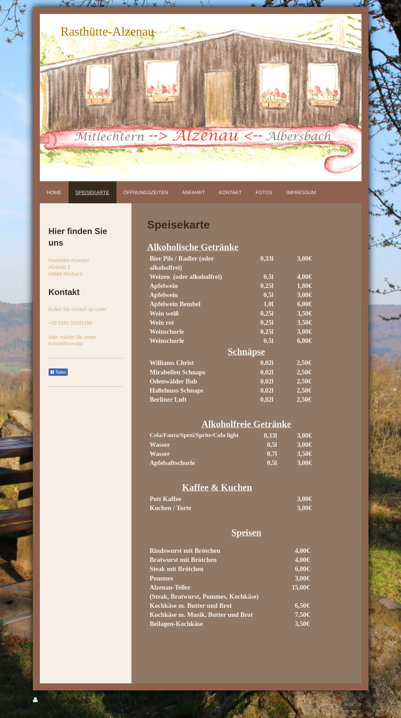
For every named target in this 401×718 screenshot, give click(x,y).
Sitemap (82, 700)
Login (362, 700)
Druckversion (51, 700)
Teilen (58, 372)
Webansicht (355, 707)
